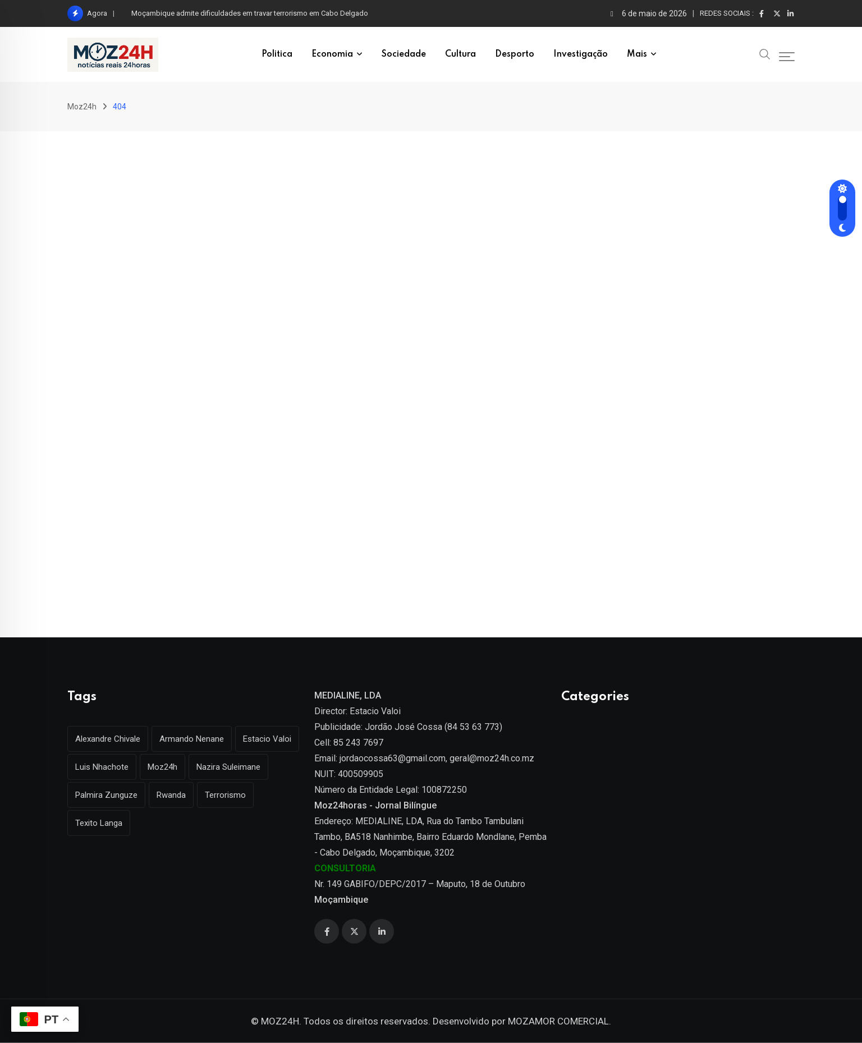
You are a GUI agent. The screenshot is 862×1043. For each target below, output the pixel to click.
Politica (277, 54)
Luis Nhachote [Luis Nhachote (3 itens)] (102, 767)
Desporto (514, 54)
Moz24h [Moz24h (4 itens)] (162, 767)
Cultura (460, 54)
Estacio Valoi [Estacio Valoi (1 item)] (267, 739)
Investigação (580, 54)
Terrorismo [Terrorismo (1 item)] (225, 795)
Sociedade (404, 54)
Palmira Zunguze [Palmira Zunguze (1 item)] (106, 795)
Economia (332, 54)
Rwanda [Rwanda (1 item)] (171, 795)
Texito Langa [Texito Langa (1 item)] (98, 823)
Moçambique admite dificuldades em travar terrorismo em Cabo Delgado (249, 13)
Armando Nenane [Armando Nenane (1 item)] (191, 739)
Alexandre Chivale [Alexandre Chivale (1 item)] (107, 739)
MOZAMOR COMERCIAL (558, 1021)
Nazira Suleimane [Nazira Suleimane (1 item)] (228, 767)
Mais (637, 54)
